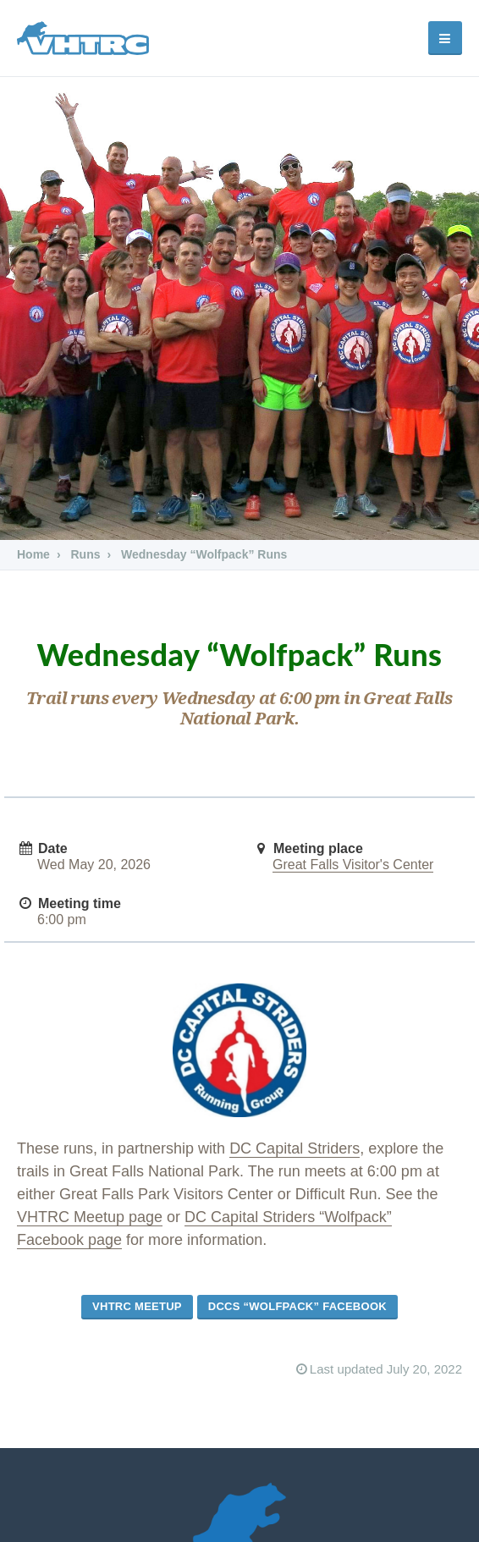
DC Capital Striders (294, 1148)
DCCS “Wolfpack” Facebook (297, 1306)
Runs (84, 554)
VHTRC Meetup (137, 1306)
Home (33, 554)
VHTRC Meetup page (89, 1217)
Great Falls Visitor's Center (353, 864)
